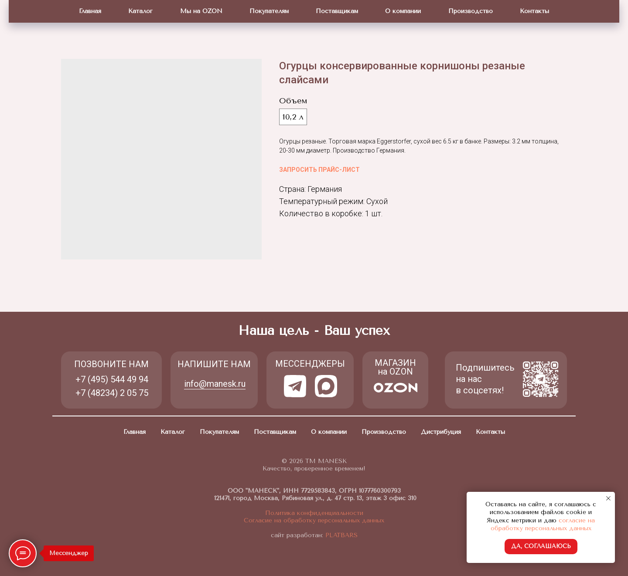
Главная (90, 11)
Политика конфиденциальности (314, 513)
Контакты (534, 11)
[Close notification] (608, 498)
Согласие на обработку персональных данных (314, 520)
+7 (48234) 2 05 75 (111, 393)
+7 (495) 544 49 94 (111, 379)
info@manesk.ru (215, 383)
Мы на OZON (201, 11)
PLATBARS (340, 535)
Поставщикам (337, 11)
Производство (470, 11)
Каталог (140, 11)
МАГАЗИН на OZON (395, 367)
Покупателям (269, 11)
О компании (403, 11)
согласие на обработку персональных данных (543, 524)
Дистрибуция (441, 432)
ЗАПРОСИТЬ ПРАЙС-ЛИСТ (319, 169)
